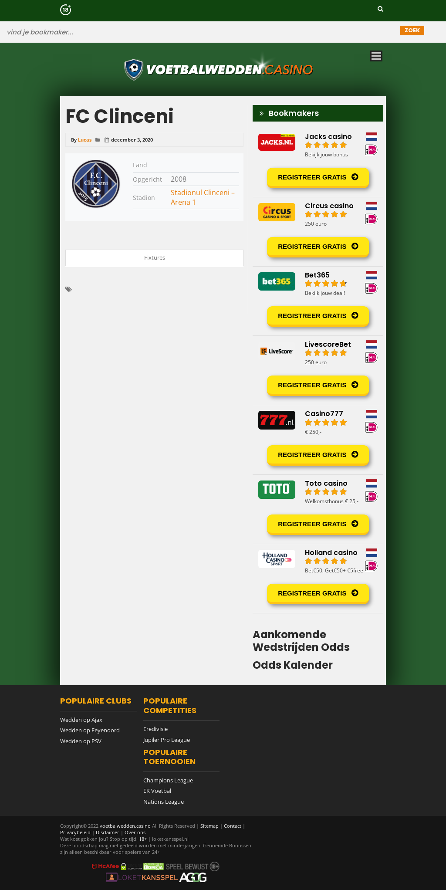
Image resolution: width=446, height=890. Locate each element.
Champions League (168, 780)
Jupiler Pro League (166, 740)
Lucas (84, 139)
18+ (143, 839)
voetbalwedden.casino (125, 825)
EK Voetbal (157, 791)
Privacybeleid (75, 832)
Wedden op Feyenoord (90, 730)
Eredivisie (155, 729)
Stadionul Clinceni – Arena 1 (203, 197)
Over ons (135, 832)
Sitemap (209, 825)
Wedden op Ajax (81, 720)
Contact (232, 825)
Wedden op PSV (80, 741)
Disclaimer (107, 832)
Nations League (163, 801)
